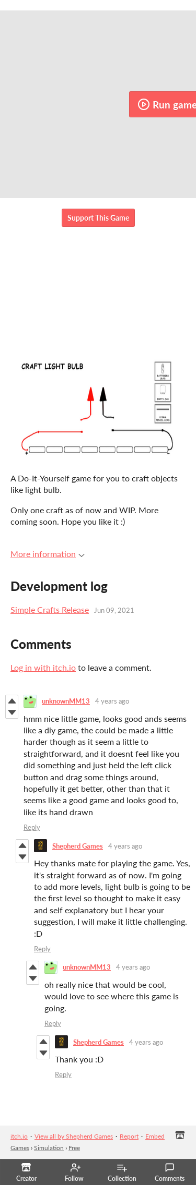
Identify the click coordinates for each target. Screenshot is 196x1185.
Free (74, 1148)
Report (129, 1136)
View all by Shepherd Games (73, 1136)
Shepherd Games (77, 846)
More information (47, 554)
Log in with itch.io (43, 667)
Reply (32, 827)
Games (19, 1148)
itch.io (19, 1136)
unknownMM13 (66, 701)
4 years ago (112, 701)
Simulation (49, 1148)
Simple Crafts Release (49, 609)
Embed (155, 1136)
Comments (170, 1172)
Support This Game (98, 217)
